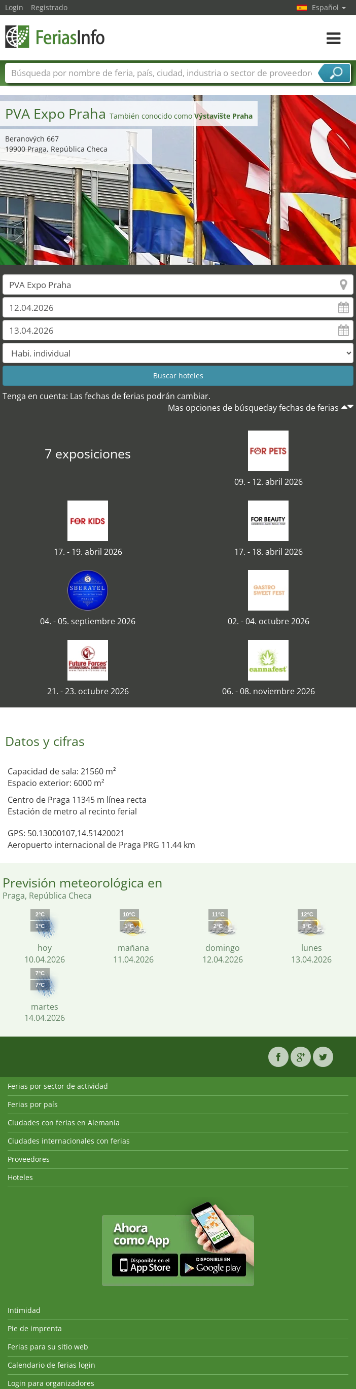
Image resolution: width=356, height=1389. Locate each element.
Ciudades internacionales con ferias (69, 1141)
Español (329, 7)
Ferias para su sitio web (48, 1346)
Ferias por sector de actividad (58, 1086)
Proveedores (29, 1159)
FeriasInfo (55, 36)
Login (14, 7)
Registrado (49, 7)
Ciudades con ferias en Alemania (64, 1122)
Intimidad (24, 1310)
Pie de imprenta (35, 1328)
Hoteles (20, 1177)
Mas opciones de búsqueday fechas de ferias (253, 407)
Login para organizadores (51, 1383)
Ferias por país (33, 1104)
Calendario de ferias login (51, 1365)
